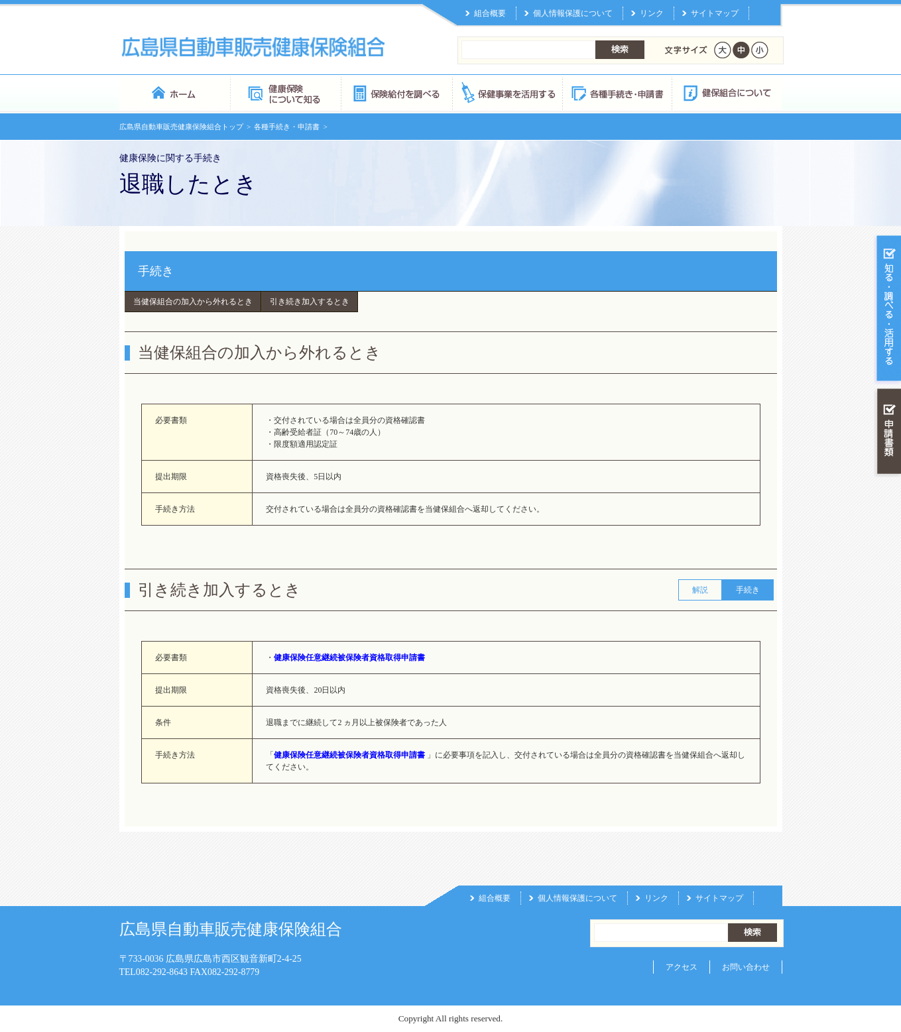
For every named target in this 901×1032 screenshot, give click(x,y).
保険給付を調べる (396, 92)
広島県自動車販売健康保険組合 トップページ (174, 92)
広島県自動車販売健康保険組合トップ (181, 127)
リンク (652, 13)
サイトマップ (715, 13)
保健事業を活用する (506, 92)
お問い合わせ (746, 967)
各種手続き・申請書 (617, 92)
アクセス (681, 967)
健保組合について (727, 92)
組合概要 (490, 13)
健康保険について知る (285, 92)
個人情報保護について (573, 13)
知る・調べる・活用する (887, 309)
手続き (156, 271)
